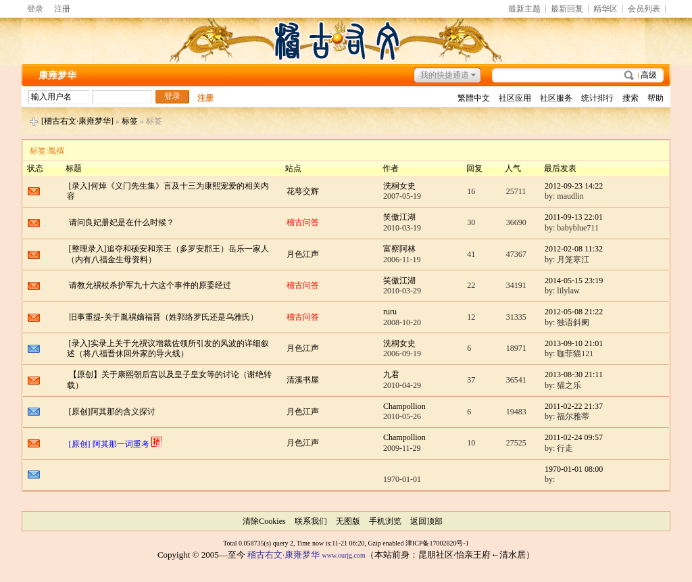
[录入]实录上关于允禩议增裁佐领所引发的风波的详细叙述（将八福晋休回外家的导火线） (168, 349)
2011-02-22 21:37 (574, 406)
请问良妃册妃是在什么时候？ (121, 222)
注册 (62, 9)
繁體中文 (474, 98)
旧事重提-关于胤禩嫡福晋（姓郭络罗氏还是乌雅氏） (163, 317)
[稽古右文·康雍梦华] (77, 121)
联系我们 (311, 521)
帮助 (655, 98)
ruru (390, 311)
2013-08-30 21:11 (574, 374)
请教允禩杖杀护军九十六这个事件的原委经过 (150, 285)
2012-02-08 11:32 (574, 248)
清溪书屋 (303, 380)
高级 (649, 75)
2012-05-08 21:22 (574, 311)
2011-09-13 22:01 (574, 217)
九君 (391, 374)
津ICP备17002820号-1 (437, 543)
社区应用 (515, 98)
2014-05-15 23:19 (574, 280)
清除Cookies (264, 521)
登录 (35, 9)
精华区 (605, 9)
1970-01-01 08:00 (574, 469)
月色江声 (303, 254)
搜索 (630, 98)
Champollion (404, 406)
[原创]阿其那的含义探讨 (112, 411)
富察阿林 (399, 248)
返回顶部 (426, 521)
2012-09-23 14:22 (574, 186)
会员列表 (644, 9)
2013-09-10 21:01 (574, 343)
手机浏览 (385, 521)
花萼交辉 (303, 191)
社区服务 (556, 98)
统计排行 (597, 98)
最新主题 (524, 9)
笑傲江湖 (399, 217)
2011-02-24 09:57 (574, 437)
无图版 (348, 521)
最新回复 (567, 9)
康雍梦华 (57, 75)
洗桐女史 (399, 186)
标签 (130, 121)
